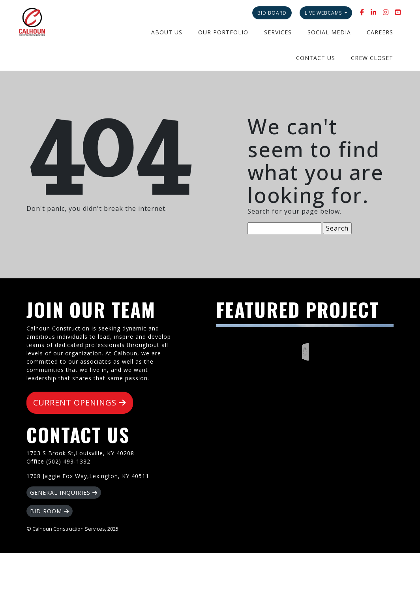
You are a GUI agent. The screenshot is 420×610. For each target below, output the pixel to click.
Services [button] (278, 32)
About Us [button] (166, 32)
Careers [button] (380, 32)
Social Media (329, 32)
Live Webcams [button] (324, 12)
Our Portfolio (223, 32)
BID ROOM (49, 511)
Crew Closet (372, 58)
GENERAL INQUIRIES (64, 492)
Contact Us (315, 58)
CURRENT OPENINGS (79, 402)
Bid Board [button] (272, 12)
